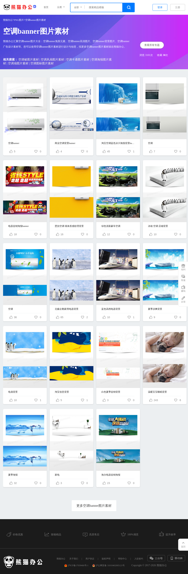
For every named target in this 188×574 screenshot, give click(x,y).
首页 (46, 7)
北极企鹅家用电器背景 (66, 309)
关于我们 (73, 558)
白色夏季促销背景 (110, 392)
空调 (150, 143)
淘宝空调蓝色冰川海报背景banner (118, 143)
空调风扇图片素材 (52, 59)
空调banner (13, 143)
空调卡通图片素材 (77, 59)
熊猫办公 (8, 20)
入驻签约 (138, 558)
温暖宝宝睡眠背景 (157, 392)
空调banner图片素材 (35, 20)
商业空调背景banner (65, 143)
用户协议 (90, 558)
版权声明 (106, 558)
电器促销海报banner (18, 226)
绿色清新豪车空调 (110, 226)
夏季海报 (13, 474)
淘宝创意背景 (62, 392)
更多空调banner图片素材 (94, 505)
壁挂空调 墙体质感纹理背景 (69, 226)
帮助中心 (122, 558)
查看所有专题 (152, 45)
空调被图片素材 (28, 59)
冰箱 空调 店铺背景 (158, 226)
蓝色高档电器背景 (110, 309)
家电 (57, 474)
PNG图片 (19, 20)
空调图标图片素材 (42, 63)
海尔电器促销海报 (110, 474)
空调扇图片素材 (18, 63)
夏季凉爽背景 (155, 309)
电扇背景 (13, 392)
